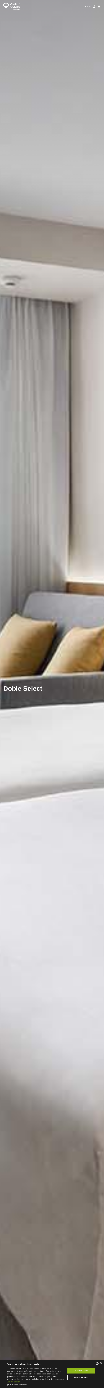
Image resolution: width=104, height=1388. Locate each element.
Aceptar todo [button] (81, 1371)
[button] (36, 1384)
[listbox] (97, 1363)
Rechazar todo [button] (81, 1377)
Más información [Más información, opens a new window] (13, 1382)
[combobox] (88, 6)
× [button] (101, 1363)
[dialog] (52, 1374)
